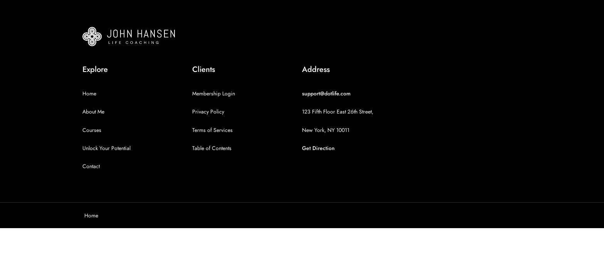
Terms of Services (212, 130)
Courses (91, 130)
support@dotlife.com (326, 93)
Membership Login (213, 93)
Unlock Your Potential (106, 148)
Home (89, 93)
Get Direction (318, 148)
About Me (93, 111)
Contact (91, 166)
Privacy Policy (208, 111)
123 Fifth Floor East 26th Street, (337, 111)
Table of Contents (212, 148)
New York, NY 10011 (325, 130)
